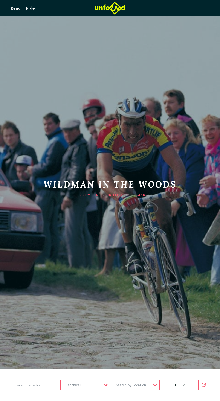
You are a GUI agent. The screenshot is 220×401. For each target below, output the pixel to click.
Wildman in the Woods (110, 184)
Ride (30, 8)
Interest (115, 195)
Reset (204, 385)
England (140, 195)
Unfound (110, 8)
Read (16, 8)
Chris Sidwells (85, 195)
